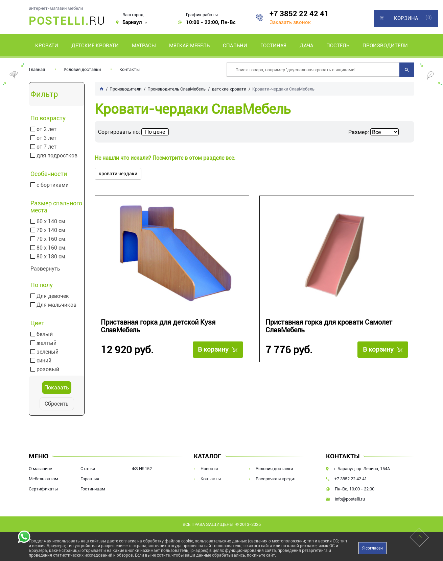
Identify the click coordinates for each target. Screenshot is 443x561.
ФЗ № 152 (142, 468)
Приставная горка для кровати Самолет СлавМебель (328, 326)
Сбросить (57, 404)
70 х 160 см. (52, 239)
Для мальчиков (56, 305)
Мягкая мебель (189, 46)
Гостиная (273, 46)
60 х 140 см (51, 221)
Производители (385, 46)
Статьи (87, 468)
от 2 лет (46, 129)
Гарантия (89, 478)
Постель (337, 46)
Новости (209, 468)
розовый (48, 369)
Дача (306, 46)
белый (45, 334)
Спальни (235, 46)
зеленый (48, 352)
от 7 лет (46, 147)
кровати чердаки (118, 173)
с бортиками (53, 185)
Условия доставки (82, 69)
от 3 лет (46, 138)
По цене (155, 132)
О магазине (40, 468)
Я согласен (372, 548)
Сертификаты (43, 488)
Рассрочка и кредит (276, 478)
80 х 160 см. (52, 248)
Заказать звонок (290, 22)
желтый (46, 343)
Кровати (46, 46)
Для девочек (53, 296)
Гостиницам (92, 488)
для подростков (57, 155)
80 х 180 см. (52, 256)
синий (44, 360)
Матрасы (144, 46)
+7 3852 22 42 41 (299, 13)
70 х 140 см (51, 230)
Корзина (406, 18)
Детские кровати (95, 46)
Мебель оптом (43, 478)
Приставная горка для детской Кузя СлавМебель (158, 326)
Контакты (129, 69)
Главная (37, 69)
